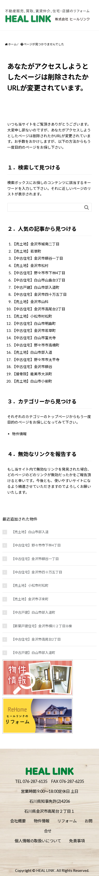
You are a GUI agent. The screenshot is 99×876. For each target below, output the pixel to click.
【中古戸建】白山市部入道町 (35, 287)
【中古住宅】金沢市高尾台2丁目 (38, 309)
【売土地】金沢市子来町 (30, 599)
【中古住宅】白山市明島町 (34, 323)
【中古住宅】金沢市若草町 (34, 330)
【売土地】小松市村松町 (32, 316)
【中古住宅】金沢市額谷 (32, 366)
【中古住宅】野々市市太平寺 (35, 359)
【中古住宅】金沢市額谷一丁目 (37, 258)
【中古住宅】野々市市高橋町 (35, 345)
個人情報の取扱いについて (38, 840)
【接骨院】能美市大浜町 (32, 374)
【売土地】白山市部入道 (32, 352)
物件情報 (19, 434)
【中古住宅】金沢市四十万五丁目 (39, 294)
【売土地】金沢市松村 (30, 265)
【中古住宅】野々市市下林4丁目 (38, 273)
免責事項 (77, 840)
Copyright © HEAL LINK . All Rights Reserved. (52, 870)
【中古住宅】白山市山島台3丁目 (38, 280)
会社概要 (18, 821)
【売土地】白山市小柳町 (32, 381)
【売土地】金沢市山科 (30, 301)
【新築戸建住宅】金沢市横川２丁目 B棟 (41, 626)
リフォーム (67, 821)
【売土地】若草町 (26, 251)
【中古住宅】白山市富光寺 (34, 338)
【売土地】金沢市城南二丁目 (35, 244)
